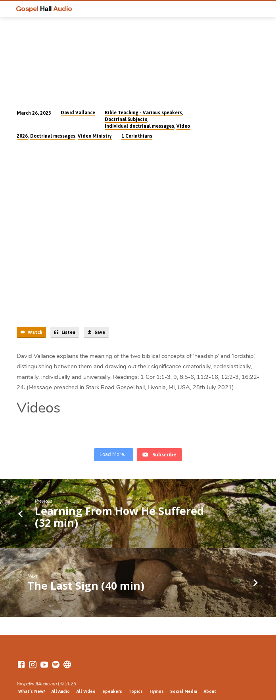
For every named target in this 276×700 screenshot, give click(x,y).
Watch (31, 332)
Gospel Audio (44, 9)
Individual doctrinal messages (139, 126)
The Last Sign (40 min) (85, 577)
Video (183, 126)
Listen (64, 332)
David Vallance (78, 112)
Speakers (112, 683)
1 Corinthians (136, 136)
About (210, 683)
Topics (135, 683)
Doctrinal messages (52, 136)
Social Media (183, 683)
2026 (22, 136)
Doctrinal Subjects (126, 119)
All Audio (61, 683)
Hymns (157, 683)
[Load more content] (113, 447)
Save (96, 332)
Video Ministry (95, 136)
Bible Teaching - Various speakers (143, 112)
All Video (86, 683)
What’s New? (31, 683)
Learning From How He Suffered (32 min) (119, 509)
